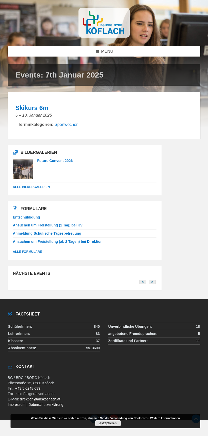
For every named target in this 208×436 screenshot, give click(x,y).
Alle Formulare (27, 252)
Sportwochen (66, 124)
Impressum (16, 404)
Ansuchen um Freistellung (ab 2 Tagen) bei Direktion (58, 241)
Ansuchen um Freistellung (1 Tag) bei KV (48, 225)
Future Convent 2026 (55, 161)
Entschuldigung (26, 217)
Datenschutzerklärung (45, 404)
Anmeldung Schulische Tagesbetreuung (47, 233)
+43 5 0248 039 (28, 388)
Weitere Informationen (165, 418)
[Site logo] (104, 36)
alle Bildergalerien (31, 187)
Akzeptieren (108, 423)
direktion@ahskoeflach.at (40, 399)
